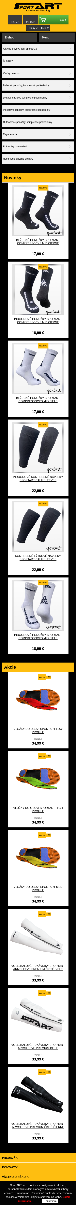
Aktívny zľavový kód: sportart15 (20, 48)
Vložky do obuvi (11, 73)
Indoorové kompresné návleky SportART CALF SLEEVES (38, 478)
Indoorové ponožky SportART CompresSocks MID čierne (38, 320)
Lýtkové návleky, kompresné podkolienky (25, 97)
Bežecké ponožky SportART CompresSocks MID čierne (38, 241)
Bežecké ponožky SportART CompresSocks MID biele (38, 399)
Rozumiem (50, 1201)
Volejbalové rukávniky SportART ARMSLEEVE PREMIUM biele (38, 1046)
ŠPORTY (8, 61)
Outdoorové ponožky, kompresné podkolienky (27, 122)
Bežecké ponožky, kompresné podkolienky (26, 85)
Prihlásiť (30, 22)
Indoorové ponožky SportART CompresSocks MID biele (38, 636)
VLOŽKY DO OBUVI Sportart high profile (38, 809)
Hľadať (15, 22)
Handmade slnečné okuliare (18, 158)
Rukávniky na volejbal (15, 146)
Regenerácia (10, 134)
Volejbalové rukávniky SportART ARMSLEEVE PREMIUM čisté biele (38, 967)
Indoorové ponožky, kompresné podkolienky (26, 109)
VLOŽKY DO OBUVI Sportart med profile (38, 888)
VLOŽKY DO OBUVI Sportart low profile (38, 730)
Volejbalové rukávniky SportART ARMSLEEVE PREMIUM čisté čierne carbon (38, 1127)
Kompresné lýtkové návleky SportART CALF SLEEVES (38, 557)
